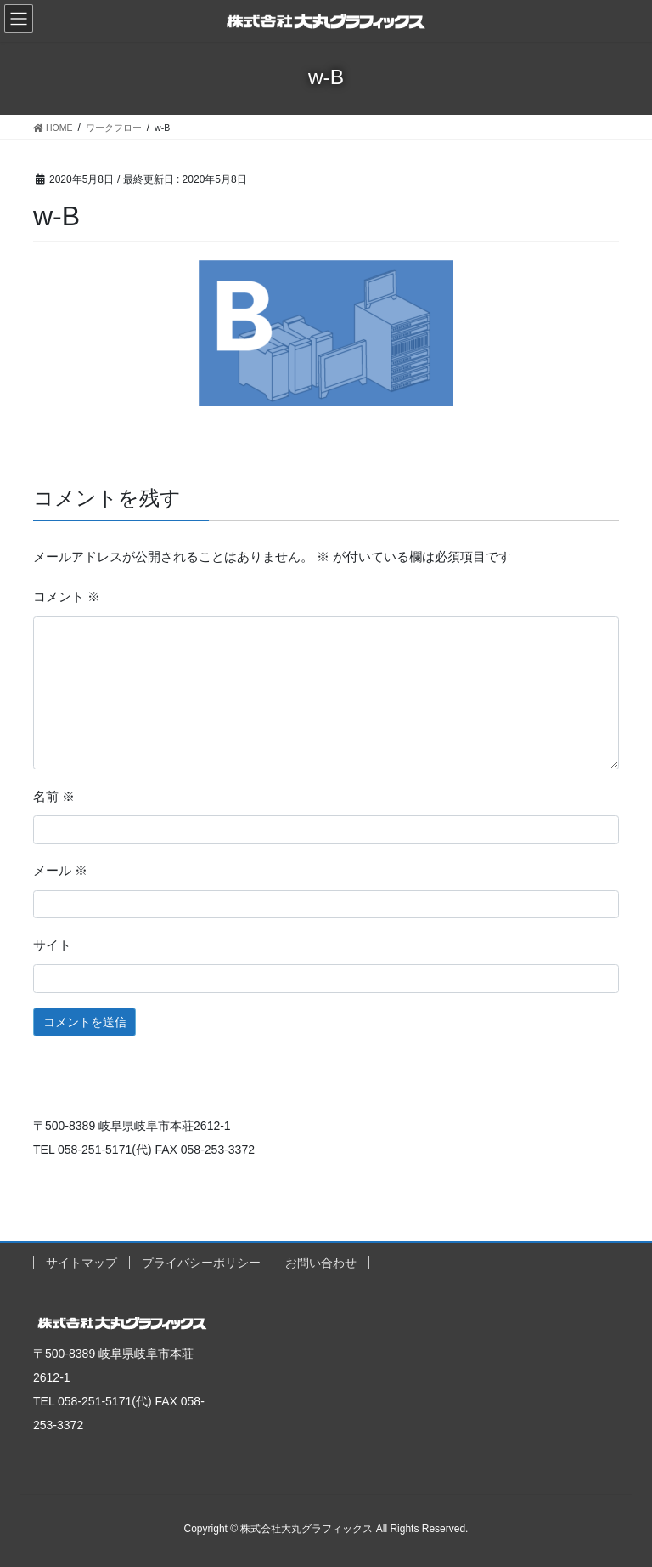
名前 (54, 796)
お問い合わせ (321, 1262)
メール (60, 870)
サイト (52, 945)
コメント (66, 597)
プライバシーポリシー (201, 1262)
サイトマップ (81, 1262)
